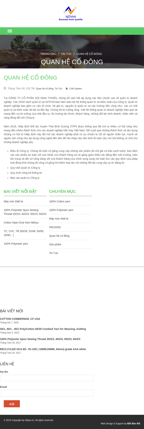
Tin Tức (66, 53)
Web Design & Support (112, 423)
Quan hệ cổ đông (45, 88)
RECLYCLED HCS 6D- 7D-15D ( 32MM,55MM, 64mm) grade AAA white (43, 349)
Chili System (75, 88)
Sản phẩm (55, 244)
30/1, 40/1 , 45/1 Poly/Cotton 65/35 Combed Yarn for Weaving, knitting (43, 328)
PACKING (55, 227)
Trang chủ (48, 53)
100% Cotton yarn (59, 201)
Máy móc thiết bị (13, 201)
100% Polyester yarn (16, 243)
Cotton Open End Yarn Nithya (21, 222)
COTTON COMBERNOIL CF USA (20, 318)
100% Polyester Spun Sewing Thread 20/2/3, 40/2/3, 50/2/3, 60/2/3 (40, 339)
